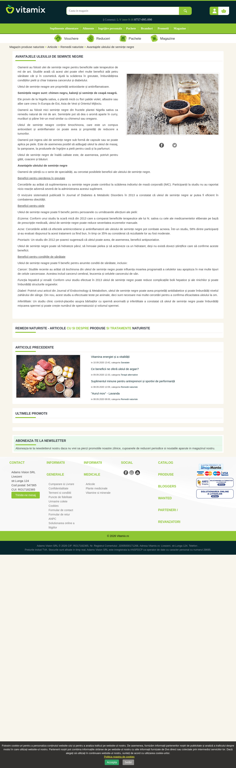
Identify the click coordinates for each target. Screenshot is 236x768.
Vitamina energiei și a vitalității (110, 356)
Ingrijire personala (110, 28)
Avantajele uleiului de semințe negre (110, 47)
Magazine (180, 28)
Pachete (131, 28)
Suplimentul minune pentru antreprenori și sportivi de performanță (133, 381)
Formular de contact (61, 510)
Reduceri (103, 38)
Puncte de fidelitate (60, 497)
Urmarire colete (58, 501)
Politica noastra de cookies (119, 756)
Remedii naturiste (71, 47)
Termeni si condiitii (60, 492)
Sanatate (125, 362)
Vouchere (71, 38)
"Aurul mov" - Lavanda (105, 393)
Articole (52, 47)
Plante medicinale (97, 488)
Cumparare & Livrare (61, 484)
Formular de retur (59, 514)
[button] (214, 9)
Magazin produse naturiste (26, 47)
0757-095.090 (143, 19)
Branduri (147, 28)
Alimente (88, 28)
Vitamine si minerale (98, 492)
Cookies (54, 505)
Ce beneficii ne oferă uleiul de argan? (115, 369)
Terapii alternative (129, 375)
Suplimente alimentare (64, 28)
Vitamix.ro (123, 536)
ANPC (52, 518)
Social (127, 462)
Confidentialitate (58, 488)
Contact (17, 462)
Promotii (163, 28)
